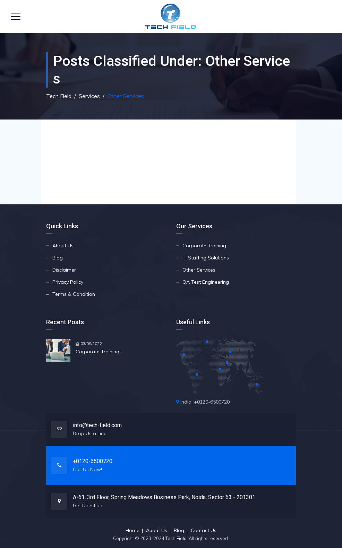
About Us (63, 245)
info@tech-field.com (97, 425)
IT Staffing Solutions (205, 258)
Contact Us (203, 530)
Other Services (198, 270)
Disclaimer (64, 270)
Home (132, 530)
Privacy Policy (67, 282)
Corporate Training (204, 245)
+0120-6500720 (92, 461)
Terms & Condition (73, 294)
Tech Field (176, 538)
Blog (57, 258)
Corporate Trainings (99, 351)
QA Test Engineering (205, 282)
